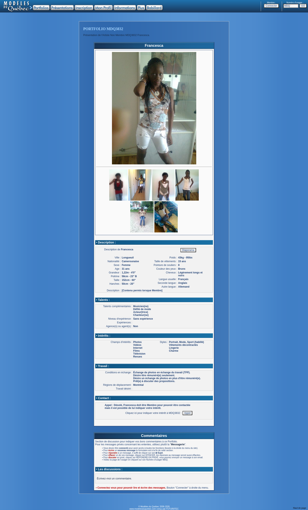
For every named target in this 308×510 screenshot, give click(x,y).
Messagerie (177, 444)
